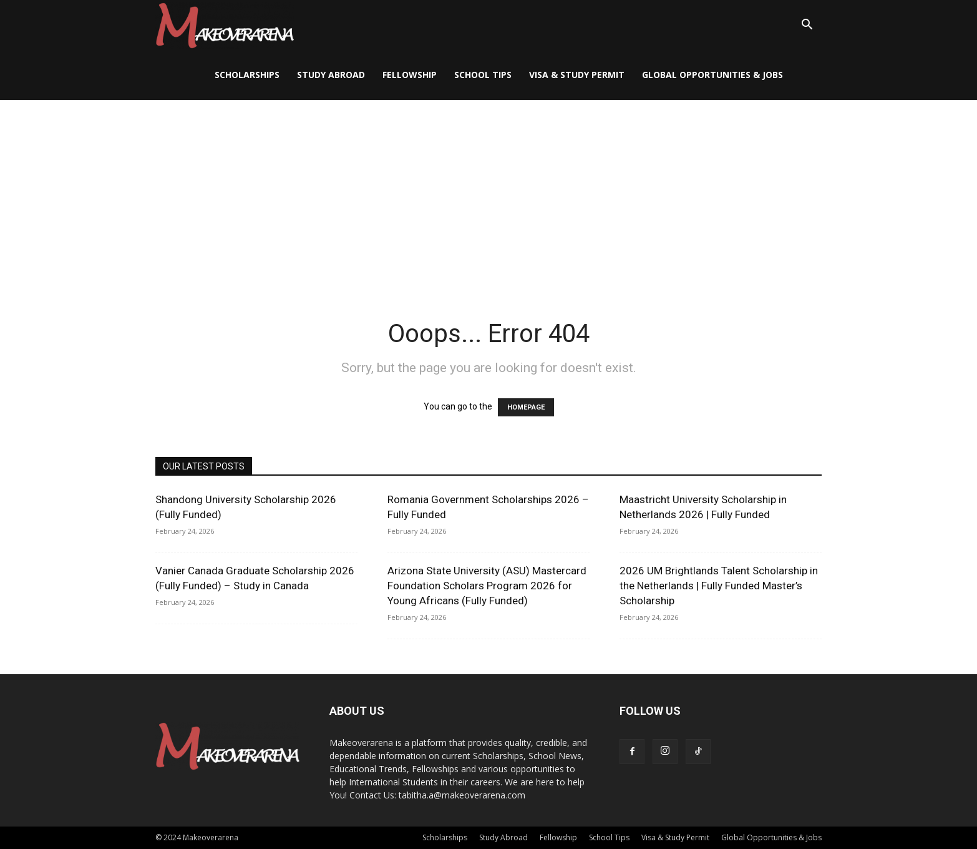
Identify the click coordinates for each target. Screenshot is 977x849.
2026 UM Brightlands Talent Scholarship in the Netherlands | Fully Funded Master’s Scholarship (719, 585)
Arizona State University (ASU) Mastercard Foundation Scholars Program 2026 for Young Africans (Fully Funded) (486, 585)
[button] (807, 26)
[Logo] (224, 25)
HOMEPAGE (526, 407)
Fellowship (409, 75)
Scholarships (247, 75)
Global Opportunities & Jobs (712, 75)
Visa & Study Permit (577, 75)
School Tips (483, 75)
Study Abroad (331, 75)
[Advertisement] (488, 193)
